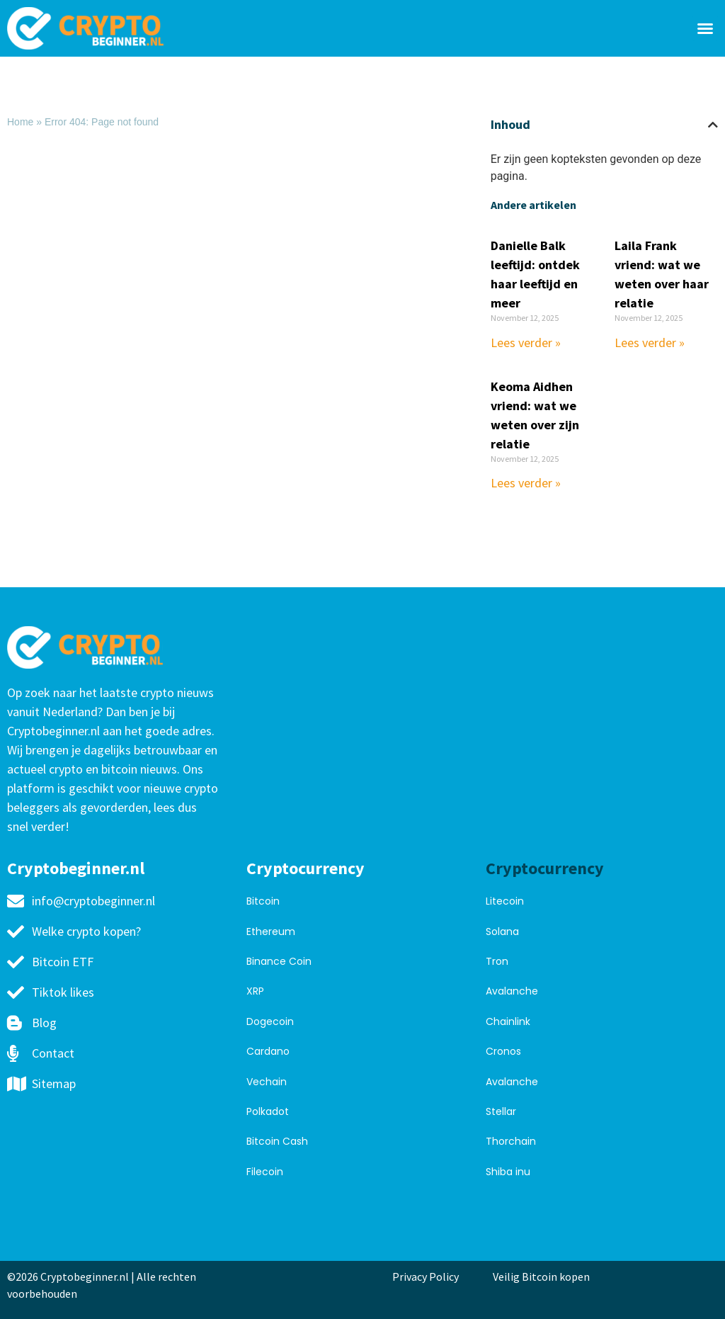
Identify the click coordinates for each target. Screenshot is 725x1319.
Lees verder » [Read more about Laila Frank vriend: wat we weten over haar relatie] (650, 342)
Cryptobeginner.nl (75, 868)
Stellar (501, 1111)
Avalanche (512, 991)
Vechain (266, 1082)
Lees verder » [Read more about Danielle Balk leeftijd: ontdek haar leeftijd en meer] (526, 342)
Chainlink (508, 1021)
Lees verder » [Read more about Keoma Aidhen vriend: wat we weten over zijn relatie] (526, 483)
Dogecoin (270, 1021)
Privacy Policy (425, 1276)
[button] (705, 28)
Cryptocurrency (305, 868)
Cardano (268, 1051)
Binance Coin (279, 961)
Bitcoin (263, 901)
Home (20, 122)
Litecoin (505, 901)
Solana (502, 931)
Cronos (503, 1051)
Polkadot (267, 1111)
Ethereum (270, 931)
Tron (497, 961)
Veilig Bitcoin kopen (543, 1276)
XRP (255, 991)
